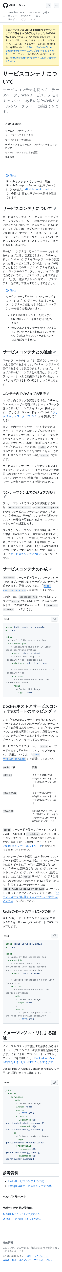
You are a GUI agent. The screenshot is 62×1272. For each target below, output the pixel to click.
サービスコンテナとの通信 (29, 352)
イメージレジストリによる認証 (29, 1035)
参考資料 (12, 1172)
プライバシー (41, 1256)
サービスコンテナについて (22, 19)
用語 (29, 1256)
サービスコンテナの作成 (27, 569)
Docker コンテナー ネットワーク (22, 846)
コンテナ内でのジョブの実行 (26, 393)
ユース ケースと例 (37, 12)
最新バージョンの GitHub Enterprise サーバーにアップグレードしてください (29, 51)
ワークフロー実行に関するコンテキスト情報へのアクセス (31, 897)
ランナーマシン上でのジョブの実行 (29, 494)
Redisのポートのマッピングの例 (29, 911)
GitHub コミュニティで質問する (21, 1214)
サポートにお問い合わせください (22, 1218)
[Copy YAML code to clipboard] (54, 619)
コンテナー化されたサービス (23, 15)
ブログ (49, 1259)
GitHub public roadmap (39, 189)
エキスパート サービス (31, 1259)
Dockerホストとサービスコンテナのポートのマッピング (30, 708)
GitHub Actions (16, 12)
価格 (14, 1259)
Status (6, 1259)
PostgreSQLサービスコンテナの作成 (30, 1186)
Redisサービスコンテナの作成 (26, 1181)
